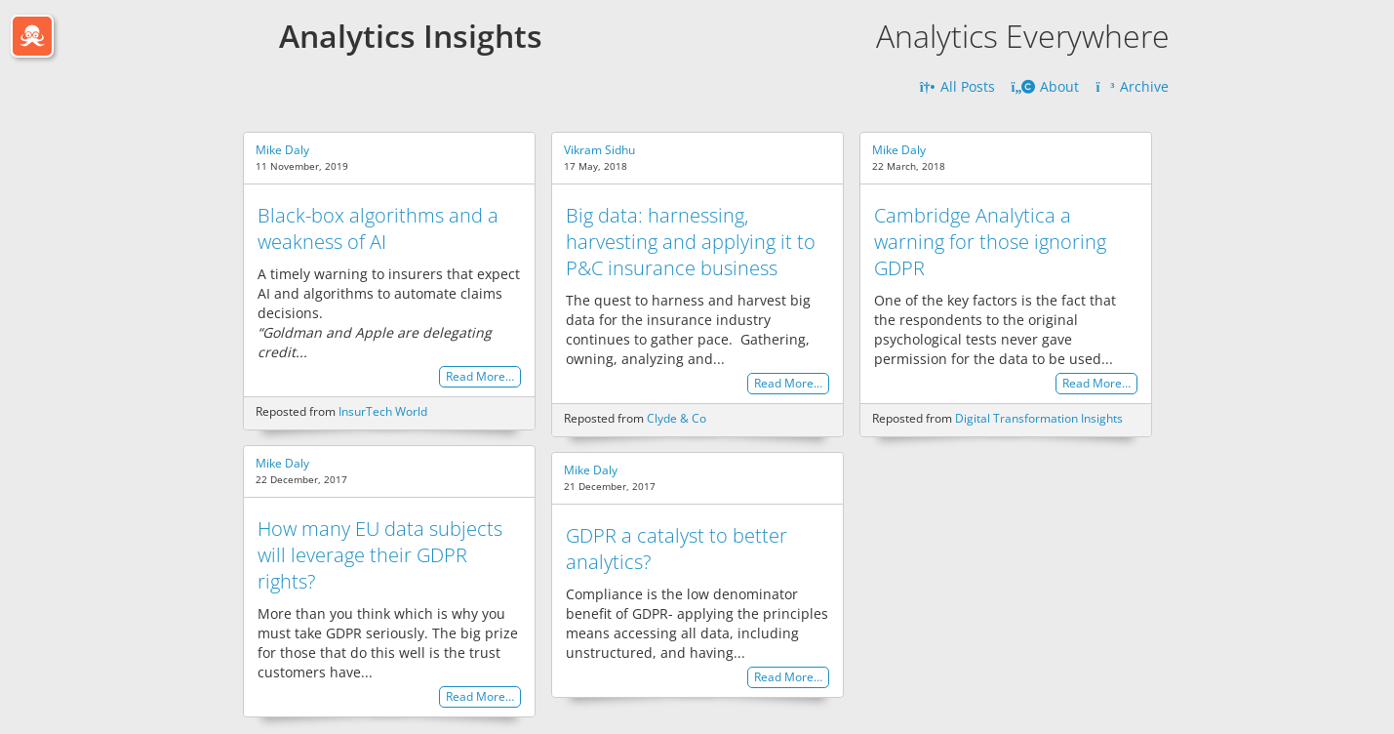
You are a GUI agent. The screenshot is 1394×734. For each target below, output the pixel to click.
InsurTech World (383, 411)
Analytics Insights (410, 36)
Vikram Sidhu (599, 150)
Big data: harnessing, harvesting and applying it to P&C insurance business (691, 241)
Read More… (480, 377)
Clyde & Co (676, 418)
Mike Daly (282, 150)
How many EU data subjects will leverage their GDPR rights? (380, 554)
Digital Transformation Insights (1039, 418)
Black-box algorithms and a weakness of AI (378, 228)
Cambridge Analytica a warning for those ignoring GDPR (990, 241)
